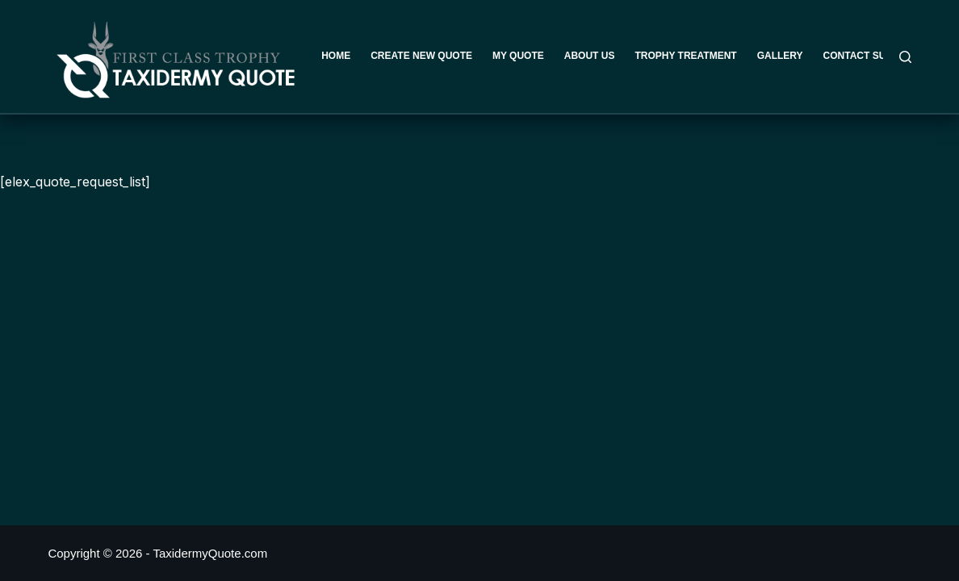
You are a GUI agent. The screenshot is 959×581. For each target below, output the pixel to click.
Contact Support (871, 55)
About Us (589, 55)
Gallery (780, 55)
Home (335, 55)
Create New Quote (421, 55)
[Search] (905, 57)
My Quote (518, 55)
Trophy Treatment (685, 55)
